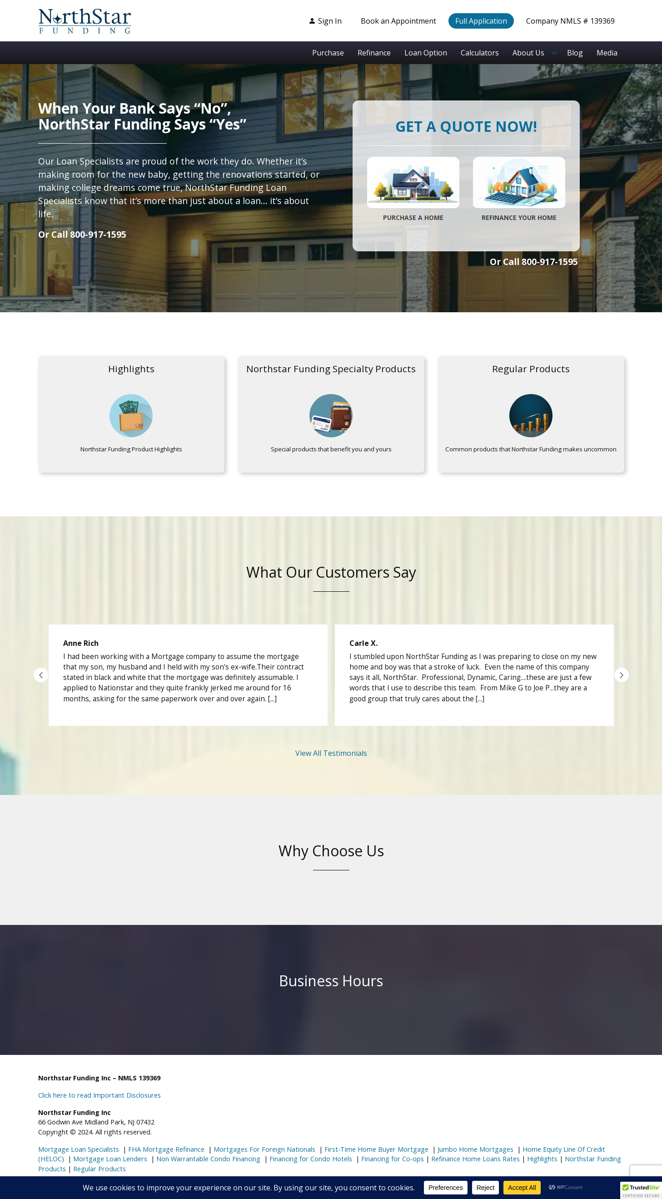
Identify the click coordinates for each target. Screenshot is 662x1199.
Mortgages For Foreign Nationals (263, 1149)
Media (607, 53)
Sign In (325, 20)
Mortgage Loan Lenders (109, 1158)
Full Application (481, 21)
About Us (528, 53)
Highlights (542, 1158)
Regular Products (98, 1168)
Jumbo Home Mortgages (474, 1149)
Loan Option (425, 53)
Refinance (374, 53)
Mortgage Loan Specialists (78, 1149)
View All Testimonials (331, 753)
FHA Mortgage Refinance (166, 1149)
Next (621, 675)
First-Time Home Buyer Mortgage (375, 1149)
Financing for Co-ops (391, 1158)
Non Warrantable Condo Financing (207, 1158)
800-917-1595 (98, 234)
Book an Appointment (398, 21)
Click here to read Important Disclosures (99, 1095)
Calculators (480, 53)
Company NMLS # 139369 (570, 21)
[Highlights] (131, 414)
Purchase (328, 53)
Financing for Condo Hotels (310, 1158)
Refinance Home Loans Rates (474, 1158)
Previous (41, 675)
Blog (575, 53)
